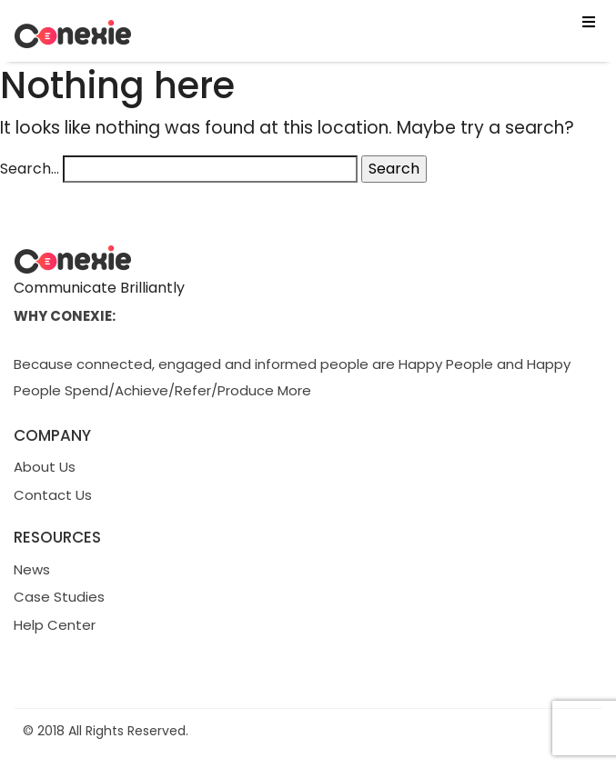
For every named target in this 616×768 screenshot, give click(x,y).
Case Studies (59, 596)
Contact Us (53, 494)
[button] (308, 23)
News (32, 569)
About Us (45, 466)
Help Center (55, 624)
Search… (29, 168)
